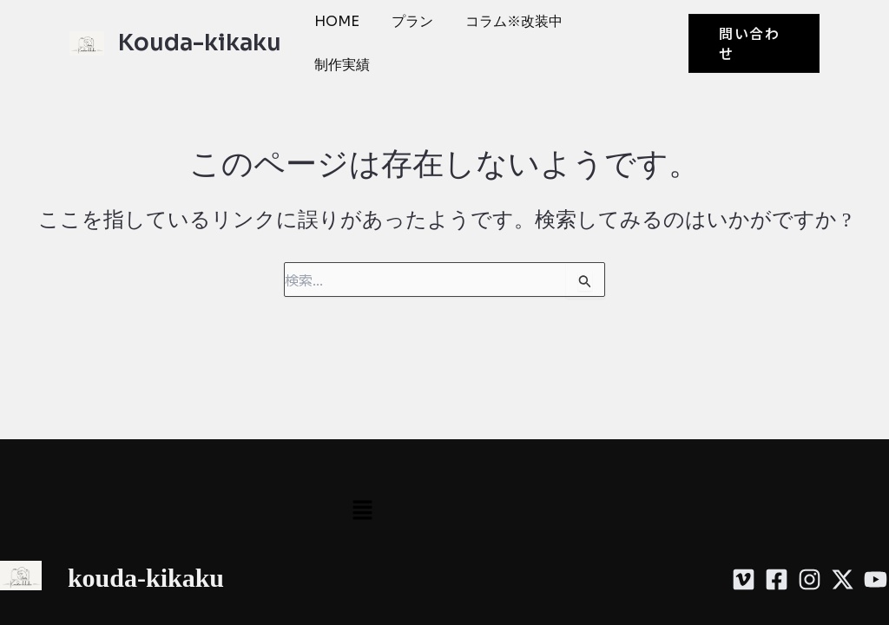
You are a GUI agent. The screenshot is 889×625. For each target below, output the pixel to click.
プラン (405, 27)
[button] (751, 27)
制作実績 (603, 27)
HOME (336, 27)
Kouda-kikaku (199, 27)
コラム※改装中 (501, 27)
